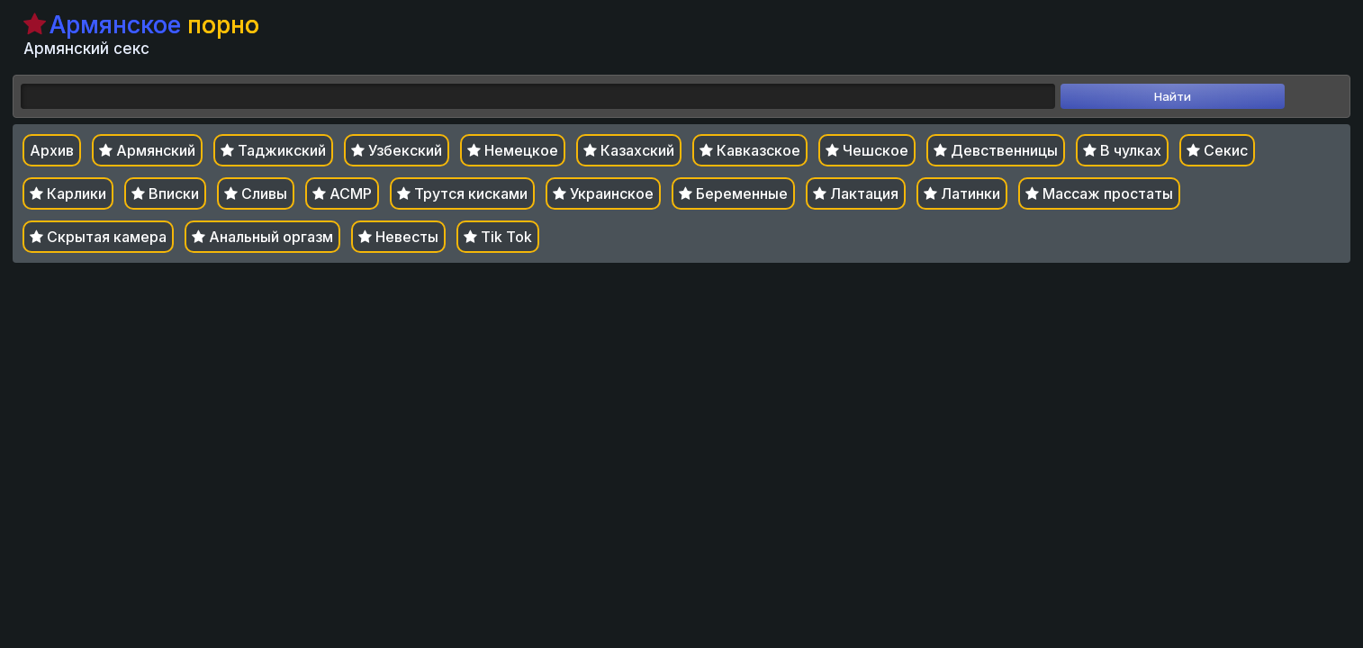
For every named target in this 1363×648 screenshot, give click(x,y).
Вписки (165, 193)
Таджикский (273, 150)
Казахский (628, 150)
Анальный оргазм (262, 237)
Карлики (68, 193)
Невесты (398, 237)
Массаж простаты (1099, 193)
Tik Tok (498, 237)
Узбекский (396, 150)
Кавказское (750, 150)
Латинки (962, 193)
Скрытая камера (98, 237)
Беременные (733, 193)
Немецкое (512, 150)
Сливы (255, 193)
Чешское (867, 150)
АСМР (342, 193)
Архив (52, 150)
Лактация (855, 193)
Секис (1217, 150)
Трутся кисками (462, 193)
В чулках (1122, 150)
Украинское (603, 193)
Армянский (147, 150)
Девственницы (996, 150)
